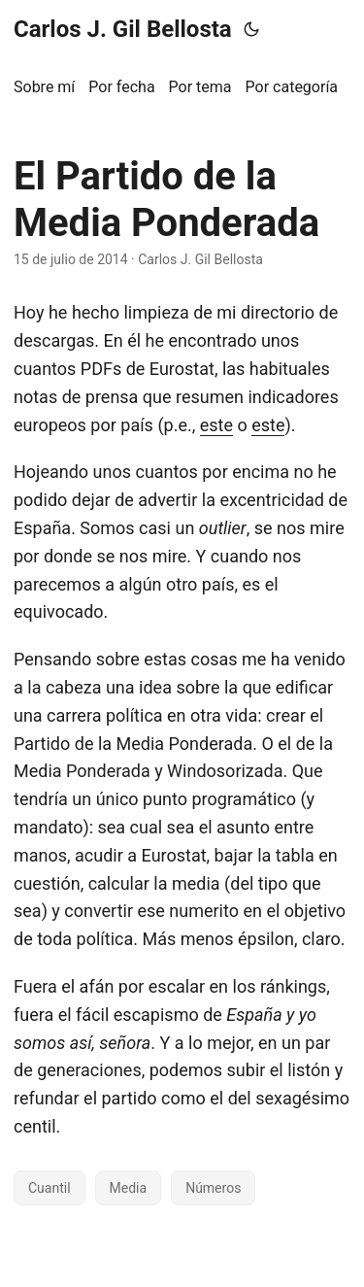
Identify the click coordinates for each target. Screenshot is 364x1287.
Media (129, 1188)
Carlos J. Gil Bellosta (123, 29)
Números (213, 1188)
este (216, 425)
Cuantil (49, 1188)
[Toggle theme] (251, 29)
